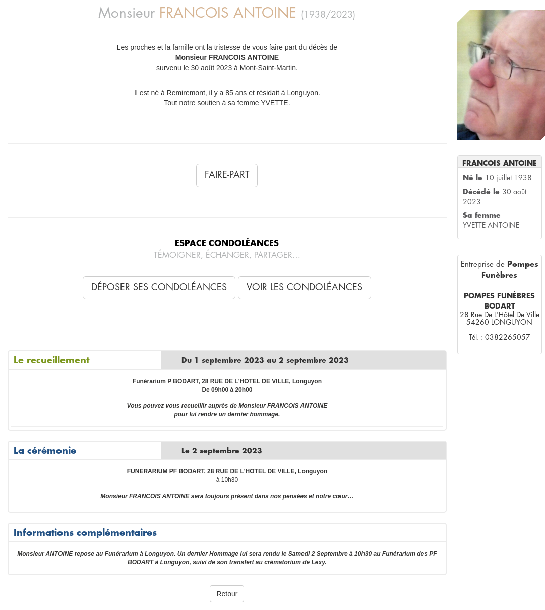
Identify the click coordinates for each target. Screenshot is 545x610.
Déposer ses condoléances (159, 287)
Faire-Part (227, 174)
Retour (226, 594)
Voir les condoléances (304, 287)
